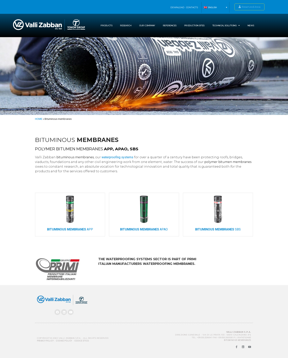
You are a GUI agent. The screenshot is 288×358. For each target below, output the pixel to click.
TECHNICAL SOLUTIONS (226, 25)
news (251, 25)
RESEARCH (125, 25)
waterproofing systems (117, 157)
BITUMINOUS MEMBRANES (237, 340)
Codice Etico (81, 341)
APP (70, 229)
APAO (144, 229)
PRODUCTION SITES (194, 25)
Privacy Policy (45, 341)
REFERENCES (169, 25)
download (177, 7)
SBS (218, 229)
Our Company (147, 25)
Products (106, 25)
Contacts (192, 7)
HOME (38, 118)
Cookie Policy (64, 341)
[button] (215, 7)
